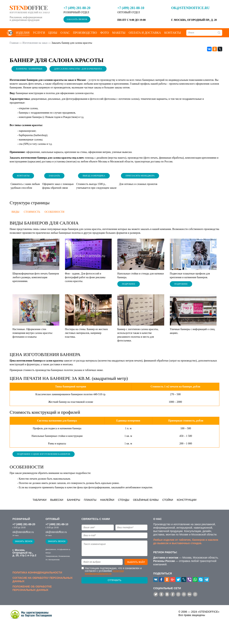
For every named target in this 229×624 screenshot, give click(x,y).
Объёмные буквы (146, 499)
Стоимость (32, 211)
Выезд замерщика (94, 175)
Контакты (172, 32)
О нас (65, 32)
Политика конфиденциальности (37, 572)
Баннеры (73, 499)
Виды (15, 211)
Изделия (22, 32)
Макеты (118, 32)
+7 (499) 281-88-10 (130, 8)
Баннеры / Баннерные (29, 68)
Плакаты (90, 499)
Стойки (167, 499)
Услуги (39, 32)
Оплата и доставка (145, 32)
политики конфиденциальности (104, 572)
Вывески (56, 499)
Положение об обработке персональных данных (32, 588)
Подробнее (128, 284)
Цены (52, 32)
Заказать (54, 175)
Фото (104, 32)
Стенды (123, 499)
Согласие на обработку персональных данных (42, 579)
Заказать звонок (77, 19)
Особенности (54, 211)
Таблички (39, 499)
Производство (85, 32)
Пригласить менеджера (140, 175)
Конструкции (187, 499)
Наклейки (107, 499)
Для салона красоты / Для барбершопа (78, 68)
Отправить (114, 580)
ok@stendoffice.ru (190, 8)
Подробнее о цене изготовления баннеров (43, 454)
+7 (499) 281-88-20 (76, 8)
